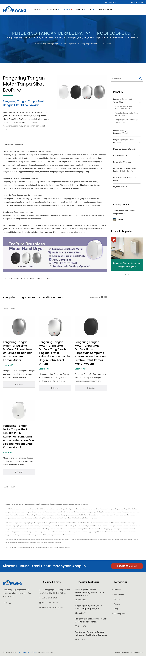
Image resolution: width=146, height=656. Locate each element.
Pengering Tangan (41, 547)
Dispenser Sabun (29, 547)
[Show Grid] (102, 297)
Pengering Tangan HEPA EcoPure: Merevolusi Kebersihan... (91, 620)
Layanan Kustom (120, 186)
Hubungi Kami (105, 9)
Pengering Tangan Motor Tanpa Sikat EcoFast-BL (124, 107)
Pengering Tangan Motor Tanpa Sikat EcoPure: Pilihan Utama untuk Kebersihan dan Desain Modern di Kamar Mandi (18, 351)
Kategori (44, 44)
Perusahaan (52, 9)
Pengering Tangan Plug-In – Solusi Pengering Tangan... (88, 607)
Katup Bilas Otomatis (122, 162)
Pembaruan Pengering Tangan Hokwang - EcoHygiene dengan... (91, 633)
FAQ (91, 9)
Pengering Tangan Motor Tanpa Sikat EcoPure (94, 44)
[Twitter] (7, 603)
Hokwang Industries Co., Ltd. (27, 652)
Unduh (118, 219)
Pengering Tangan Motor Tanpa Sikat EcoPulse (126, 121)
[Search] (118, 2)
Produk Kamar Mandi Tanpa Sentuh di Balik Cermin (124, 169)
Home (37, 44)
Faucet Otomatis (120, 155)
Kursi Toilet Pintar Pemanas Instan (124, 178)
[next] (104, 290)
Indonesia (138, 2)
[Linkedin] (10, 603)
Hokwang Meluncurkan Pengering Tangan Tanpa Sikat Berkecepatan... (89, 592)
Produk (67, 9)
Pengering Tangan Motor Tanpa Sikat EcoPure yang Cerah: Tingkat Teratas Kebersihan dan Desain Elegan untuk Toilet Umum (54, 353)
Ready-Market (138, 652)
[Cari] (106, 2)
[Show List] (105, 297)
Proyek (80, 9)
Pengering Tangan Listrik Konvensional (123, 140)
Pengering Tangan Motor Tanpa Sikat (62, 44)
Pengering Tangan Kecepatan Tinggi (120, 131)
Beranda (36, 9)
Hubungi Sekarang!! (127, 566)
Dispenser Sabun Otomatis (124, 149)
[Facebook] (4, 603)
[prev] (5, 290)
